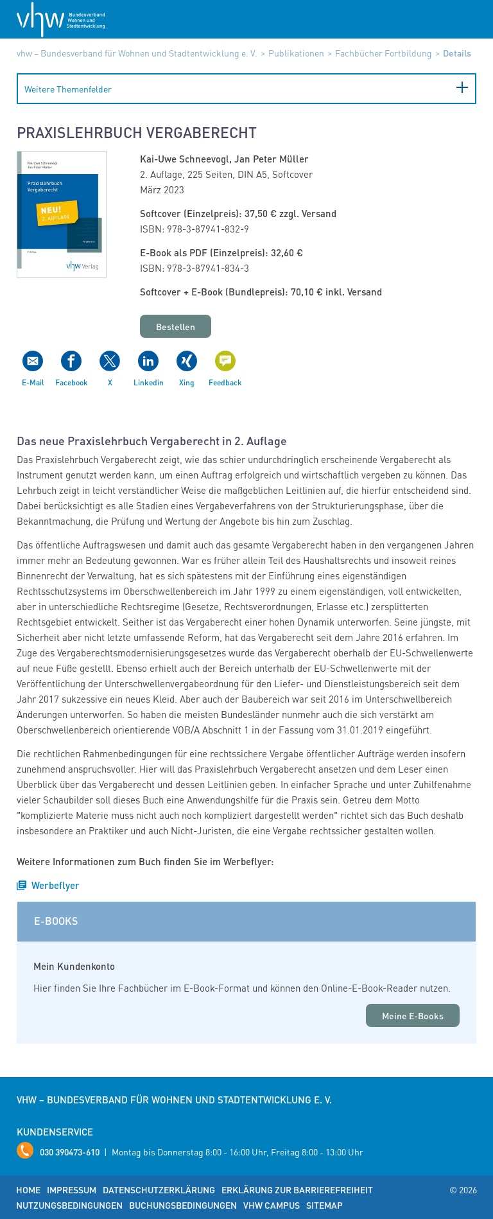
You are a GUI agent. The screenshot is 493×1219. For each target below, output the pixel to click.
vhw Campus (271, 1205)
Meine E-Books (413, 1015)
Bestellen (175, 326)
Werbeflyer (55, 885)
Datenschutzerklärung (159, 1189)
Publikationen (296, 52)
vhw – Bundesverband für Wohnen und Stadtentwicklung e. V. (137, 52)
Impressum (71, 1189)
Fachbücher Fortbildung (383, 52)
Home (28, 1189)
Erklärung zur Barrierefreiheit (297, 1189)
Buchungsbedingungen (183, 1205)
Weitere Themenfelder (68, 88)
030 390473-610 (69, 1151)
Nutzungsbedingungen (69, 1205)
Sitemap (324, 1205)
